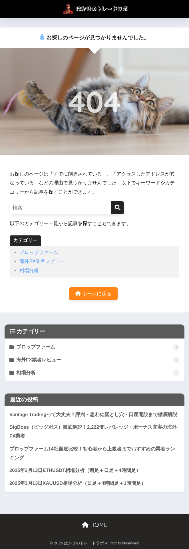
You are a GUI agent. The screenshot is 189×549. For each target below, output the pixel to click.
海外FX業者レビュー (42, 261)
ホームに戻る (93, 293)
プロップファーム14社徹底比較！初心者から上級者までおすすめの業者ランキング (92, 453)
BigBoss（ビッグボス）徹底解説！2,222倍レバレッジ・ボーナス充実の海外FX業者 (93, 431)
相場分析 (29, 270)
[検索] (117, 207)
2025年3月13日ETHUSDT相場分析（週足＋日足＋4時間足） (77, 470)
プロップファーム (38, 252)
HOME (94, 524)
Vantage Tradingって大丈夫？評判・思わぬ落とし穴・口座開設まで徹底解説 (93, 414)
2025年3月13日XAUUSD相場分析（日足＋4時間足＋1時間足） (80, 483)
